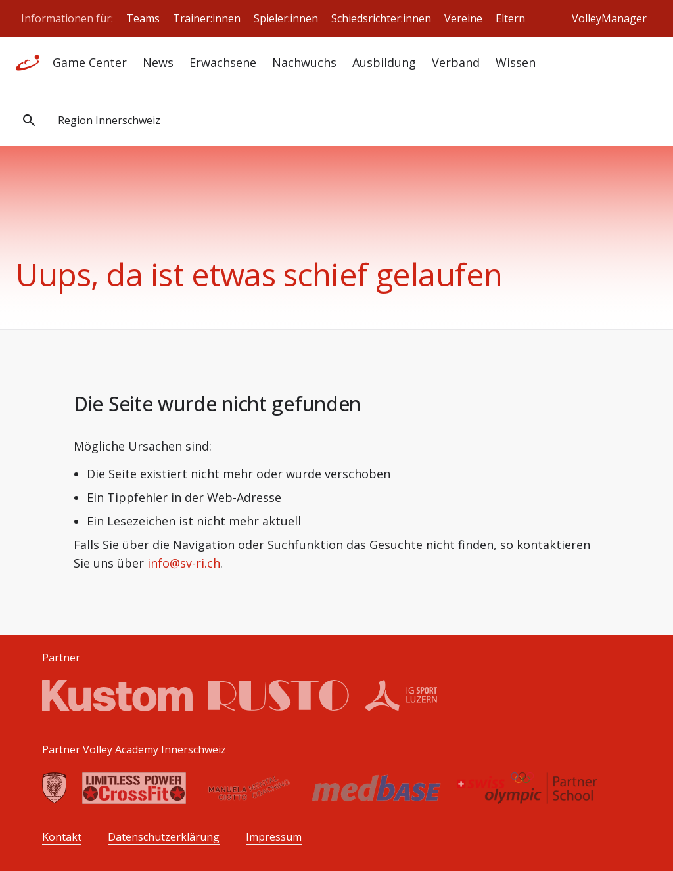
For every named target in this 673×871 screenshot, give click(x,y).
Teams (143, 18)
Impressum (274, 837)
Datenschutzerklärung (164, 837)
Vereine (463, 18)
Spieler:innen (286, 18)
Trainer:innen (207, 18)
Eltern (510, 18)
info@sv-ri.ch (183, 563)
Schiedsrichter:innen (381, 18)
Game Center (90, 62)
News (158, 62)
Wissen (516, 62)
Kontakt (61, 837)
